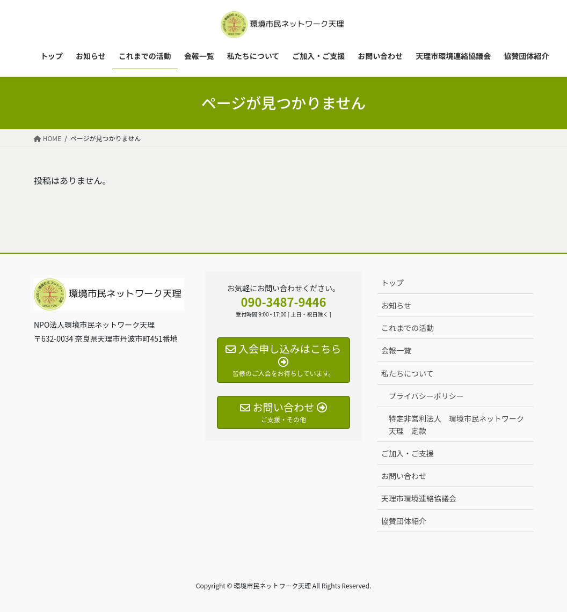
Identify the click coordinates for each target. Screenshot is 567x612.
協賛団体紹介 (403, 520)
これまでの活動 (407, 327)
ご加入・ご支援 (407, 453)
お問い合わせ (403, 475)
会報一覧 (396, 350)
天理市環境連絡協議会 (418, 498)
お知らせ (396, 305)
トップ (392, 282)
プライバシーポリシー (426, 395)
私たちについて (407, 373)
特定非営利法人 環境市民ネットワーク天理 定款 (456, 424)
